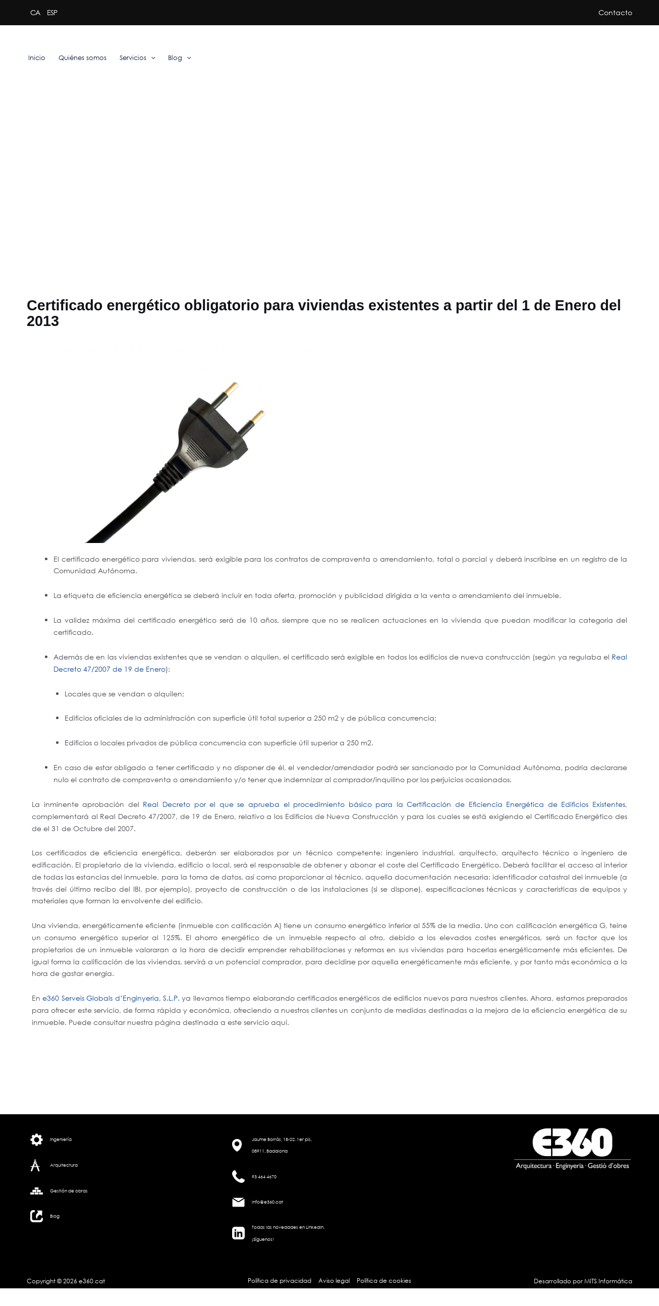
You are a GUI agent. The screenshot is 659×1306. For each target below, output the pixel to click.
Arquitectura (64, 1165)
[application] (150, 58)
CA (35, 12)
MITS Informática (607, 1281)
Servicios (137, 58)
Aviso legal (334, 1280)
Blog (179, 58)
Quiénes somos (82, 57)
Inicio (36, 57)
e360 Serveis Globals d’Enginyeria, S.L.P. (111, 998)
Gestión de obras (69, 1190)
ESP (52, 12)
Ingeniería (61, 1139)
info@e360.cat (267, 1202)
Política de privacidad (281, 1280)
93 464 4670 (264, 1176)
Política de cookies (383, 1280)
